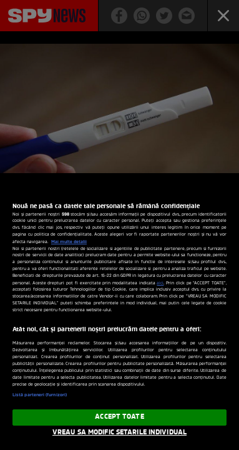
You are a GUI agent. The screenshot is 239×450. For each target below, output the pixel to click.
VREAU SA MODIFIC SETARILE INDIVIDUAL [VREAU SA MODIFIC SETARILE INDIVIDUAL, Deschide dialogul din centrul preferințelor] (119, 432)
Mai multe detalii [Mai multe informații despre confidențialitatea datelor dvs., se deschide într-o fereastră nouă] (69, 242)
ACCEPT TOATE (119, 416)
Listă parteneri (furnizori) (39, 395)
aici (160, 283)
